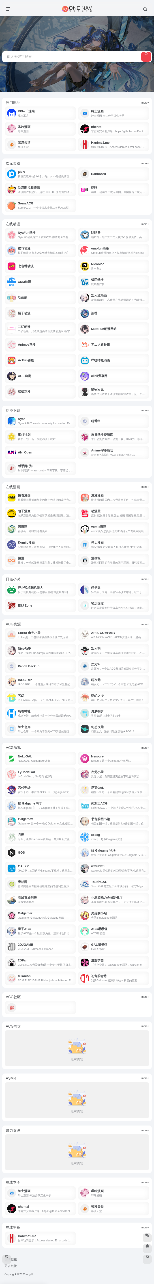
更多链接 (10, 1266)
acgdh (30, 1274)
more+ (145, 102)
